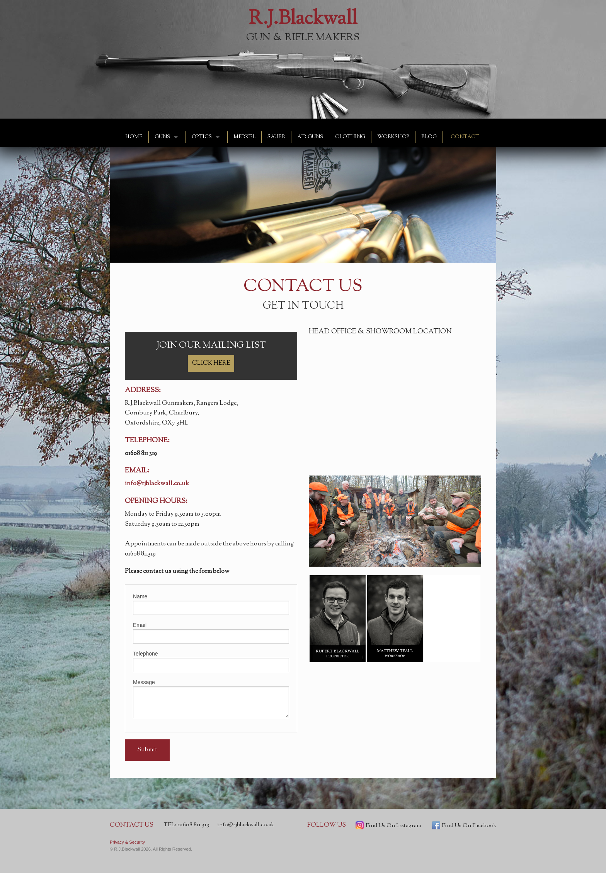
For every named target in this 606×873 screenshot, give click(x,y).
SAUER (276, 137)
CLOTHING (350, 137)
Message (144, 682)
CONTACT (465, 137)
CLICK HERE (211, 363)
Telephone (145, 654)
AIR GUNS (310, 137)
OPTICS (202, 137)
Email (139, 625)
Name (140, 596)
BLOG (429, 137)
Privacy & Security (127, 842)
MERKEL (244, 137)
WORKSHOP (393, 137)
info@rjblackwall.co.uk (157, 483)
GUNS (162, 137)
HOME (134, 137)
